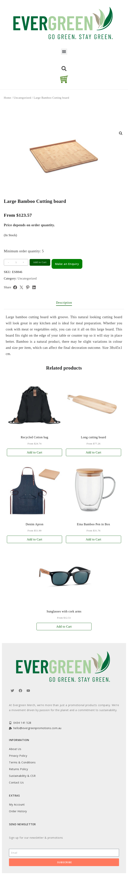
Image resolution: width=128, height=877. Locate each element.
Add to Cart (40, 262)
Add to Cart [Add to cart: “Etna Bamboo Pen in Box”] (93, 539)
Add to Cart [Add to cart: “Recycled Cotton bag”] (34, 452)
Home (7, 97)
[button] (64, 51)
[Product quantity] (16, 262)
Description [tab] (64, 302)
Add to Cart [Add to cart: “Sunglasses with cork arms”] (64, 626)
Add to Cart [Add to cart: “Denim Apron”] (34, 539)
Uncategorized (22, 97)
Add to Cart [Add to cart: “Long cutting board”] (93, 452)
